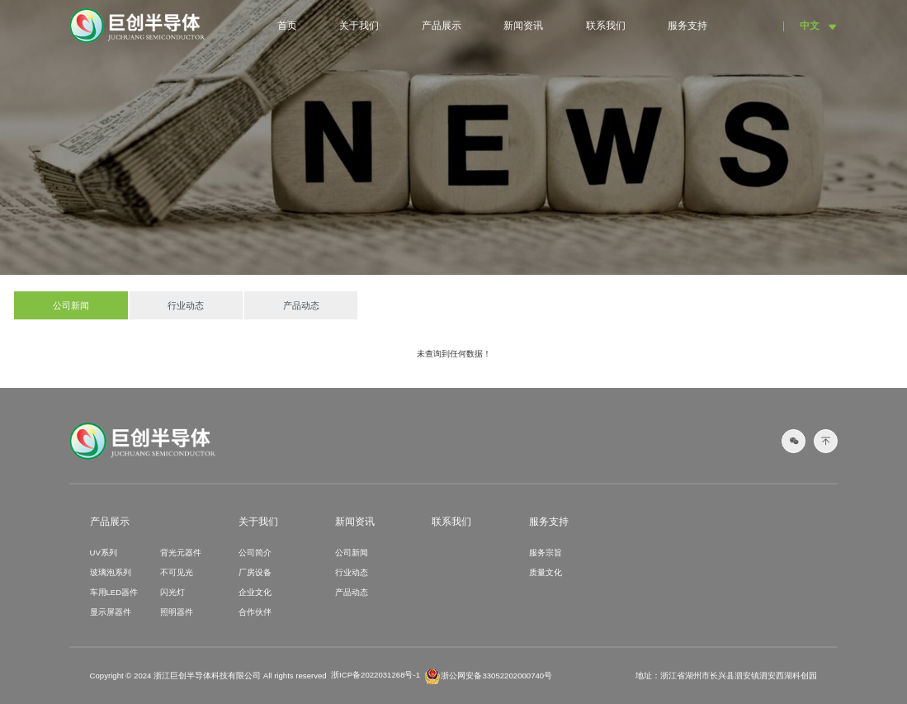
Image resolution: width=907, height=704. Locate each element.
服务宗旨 (545, 552)
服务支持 (687, 25)
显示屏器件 (110, 612)
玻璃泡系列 (110, 572)
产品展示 (441, 25)
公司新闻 (71, 305)
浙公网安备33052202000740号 (488, 676)
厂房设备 (255, 572)
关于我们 (359, 25)
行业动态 (186, 305)
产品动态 (301, 305)
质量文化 (545, 572)
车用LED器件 (114, 592)
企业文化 (255, 592)
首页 (287, 25)
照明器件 (176, 612)
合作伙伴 (255, 612)
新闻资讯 (523, 25)
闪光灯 (172, 592)
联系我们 (606, 25)
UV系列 (103, 552)
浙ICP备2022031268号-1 (375, 674)
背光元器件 (180, 552)
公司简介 (255, 552)
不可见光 (176, 572)
